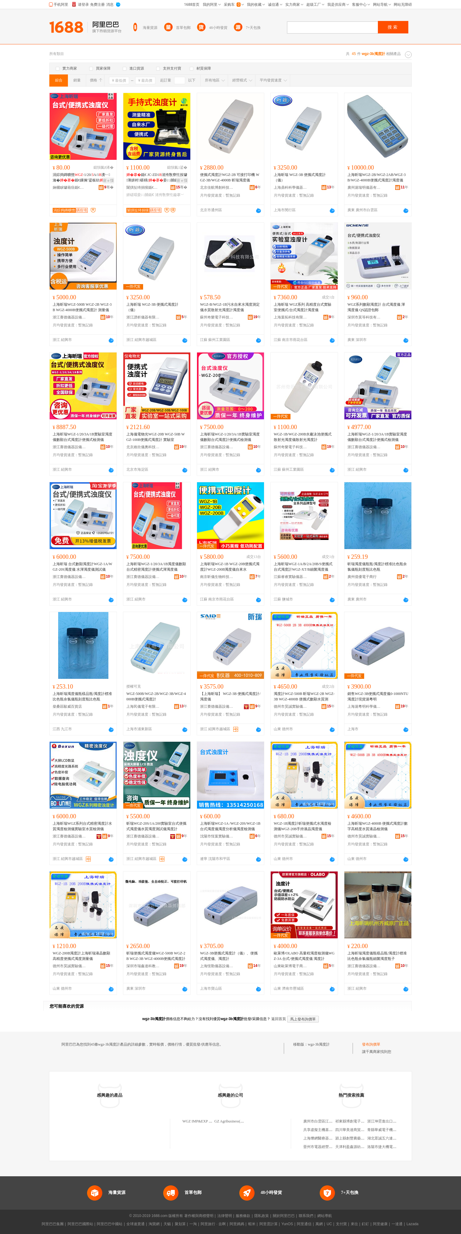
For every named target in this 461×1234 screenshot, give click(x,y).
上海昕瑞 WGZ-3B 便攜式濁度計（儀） (300, 177)
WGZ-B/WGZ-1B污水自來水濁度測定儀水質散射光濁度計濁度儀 (230, 307)
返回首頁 (278, 1019)
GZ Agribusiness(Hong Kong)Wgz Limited (246, 1121)
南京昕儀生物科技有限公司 (217, 577)
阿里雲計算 (268, 1224)
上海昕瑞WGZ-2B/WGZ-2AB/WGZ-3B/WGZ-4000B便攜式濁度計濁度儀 (376, 177)
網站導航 (324, 1216)
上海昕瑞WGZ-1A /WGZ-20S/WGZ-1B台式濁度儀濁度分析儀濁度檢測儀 (230, 826)
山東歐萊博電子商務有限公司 (290, 966)
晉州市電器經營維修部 (321, 1147)
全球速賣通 (135, 1224)
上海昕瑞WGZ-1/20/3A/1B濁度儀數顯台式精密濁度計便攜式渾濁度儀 (156, 567)
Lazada (412, 1224)
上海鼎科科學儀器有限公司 (290, 187)
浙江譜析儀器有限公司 (143, 317)
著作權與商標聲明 (198, 1216)
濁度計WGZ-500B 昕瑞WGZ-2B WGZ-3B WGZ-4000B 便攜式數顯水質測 (304, 696)
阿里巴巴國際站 (80, 1224)
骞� (109, 187)
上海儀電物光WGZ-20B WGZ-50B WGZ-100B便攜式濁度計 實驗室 (155, 437)
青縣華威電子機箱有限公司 (389, 1130)
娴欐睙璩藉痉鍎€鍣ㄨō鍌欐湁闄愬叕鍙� (69, 187)
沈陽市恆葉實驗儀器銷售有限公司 (217, 836)
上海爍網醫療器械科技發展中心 (328, 1138)
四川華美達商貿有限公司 (355, 1130)
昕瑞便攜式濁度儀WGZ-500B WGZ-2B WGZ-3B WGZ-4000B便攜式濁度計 (155, 956)
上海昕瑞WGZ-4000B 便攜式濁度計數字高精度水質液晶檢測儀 (377, 826)
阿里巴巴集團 (53, 1224)
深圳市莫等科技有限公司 (364, 317)
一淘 (193, 1224)
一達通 (397, 1224)
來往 (354, 1224)
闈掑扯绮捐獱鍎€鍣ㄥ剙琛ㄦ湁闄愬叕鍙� (143, 187)
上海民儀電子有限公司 (143, 706)
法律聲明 (224, 1216)
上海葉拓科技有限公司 (290, 317)
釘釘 (365, 1224)
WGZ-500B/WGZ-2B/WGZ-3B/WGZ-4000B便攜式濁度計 (156, 696)
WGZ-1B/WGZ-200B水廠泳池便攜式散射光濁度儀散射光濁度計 (303, 437)
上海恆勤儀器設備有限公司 (217, 966)
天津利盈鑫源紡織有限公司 (357, 1147)
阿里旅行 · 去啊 (213, 1224)
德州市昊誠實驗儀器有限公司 (290, 706)
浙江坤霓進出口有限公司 (387, 1121)
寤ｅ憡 (108, 180)
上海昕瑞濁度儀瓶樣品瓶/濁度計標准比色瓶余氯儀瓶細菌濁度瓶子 (377, 956)
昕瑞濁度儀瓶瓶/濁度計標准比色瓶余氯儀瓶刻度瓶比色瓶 (377, 567)
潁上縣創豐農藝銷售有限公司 (359, 1138)
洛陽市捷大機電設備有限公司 (391, 1147)
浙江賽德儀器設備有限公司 (69, 317)
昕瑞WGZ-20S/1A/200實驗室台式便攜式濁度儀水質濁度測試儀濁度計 (156, 826)
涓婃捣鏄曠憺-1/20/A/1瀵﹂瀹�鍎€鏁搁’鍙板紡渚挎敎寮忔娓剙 (82, 178)
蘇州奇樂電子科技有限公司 (217, 317)
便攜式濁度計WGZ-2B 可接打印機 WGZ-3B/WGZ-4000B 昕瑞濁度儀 (229, 177)
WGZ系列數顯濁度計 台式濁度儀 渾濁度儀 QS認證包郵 (376, 307)
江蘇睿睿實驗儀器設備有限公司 (290, 577)
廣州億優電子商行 (362, 577)
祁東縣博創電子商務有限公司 (359, 1121)
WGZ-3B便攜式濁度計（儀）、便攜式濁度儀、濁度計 (229, 956)
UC (329, 1224)
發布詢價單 (371, 1044)
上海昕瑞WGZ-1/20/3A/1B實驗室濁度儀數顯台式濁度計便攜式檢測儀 (82, 437)
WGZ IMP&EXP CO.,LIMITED (206, 1121)
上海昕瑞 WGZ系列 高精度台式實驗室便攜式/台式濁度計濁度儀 (302, 307)
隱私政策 (261, 1216)
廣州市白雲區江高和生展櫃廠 (327, 1121)
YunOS (287, 1224)
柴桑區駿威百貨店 (67, 706)
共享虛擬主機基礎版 (319, 1130)
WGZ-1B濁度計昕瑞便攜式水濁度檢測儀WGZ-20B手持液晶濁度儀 (302, 826)
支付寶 (341, 1224)
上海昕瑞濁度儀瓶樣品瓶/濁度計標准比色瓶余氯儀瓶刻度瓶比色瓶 (82, 696)
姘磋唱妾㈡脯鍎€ (140, 195)
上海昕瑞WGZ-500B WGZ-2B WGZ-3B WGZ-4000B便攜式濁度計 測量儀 (82, 307)
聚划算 (180, 1224)
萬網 (319, 1224)
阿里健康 (380, 1224)
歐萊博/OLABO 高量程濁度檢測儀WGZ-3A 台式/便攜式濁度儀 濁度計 (304, 956)
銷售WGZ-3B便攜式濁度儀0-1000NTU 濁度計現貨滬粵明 (377, 696)
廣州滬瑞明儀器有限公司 (364, 187)
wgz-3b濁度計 (319, 1044)
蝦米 (251, 1224)
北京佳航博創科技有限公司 (217, 187)
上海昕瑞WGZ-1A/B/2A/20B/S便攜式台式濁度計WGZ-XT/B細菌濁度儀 (303, 567)
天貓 (167, 1224)
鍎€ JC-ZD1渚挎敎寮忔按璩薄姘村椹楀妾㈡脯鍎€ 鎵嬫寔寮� (156, 178)
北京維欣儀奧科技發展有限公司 (143, 447)
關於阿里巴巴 (284, 1216)
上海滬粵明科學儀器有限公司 (364, 706)
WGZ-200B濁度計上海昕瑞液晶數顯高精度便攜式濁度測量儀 (81, 956)
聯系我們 (306, 1216)
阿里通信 (304, 1224)
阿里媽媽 (237, 1224)
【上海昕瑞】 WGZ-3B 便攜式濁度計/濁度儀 (230, 696)
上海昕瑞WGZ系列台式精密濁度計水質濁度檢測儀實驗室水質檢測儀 (82, 826)
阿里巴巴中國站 (109, 1224)
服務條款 (243, 1216)
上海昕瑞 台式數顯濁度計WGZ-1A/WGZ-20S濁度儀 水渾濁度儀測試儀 (82, 567)
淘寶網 (154, 1224)
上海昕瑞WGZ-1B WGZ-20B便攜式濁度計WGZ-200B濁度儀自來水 (229, 567)
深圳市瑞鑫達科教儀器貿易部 (143, 966)
